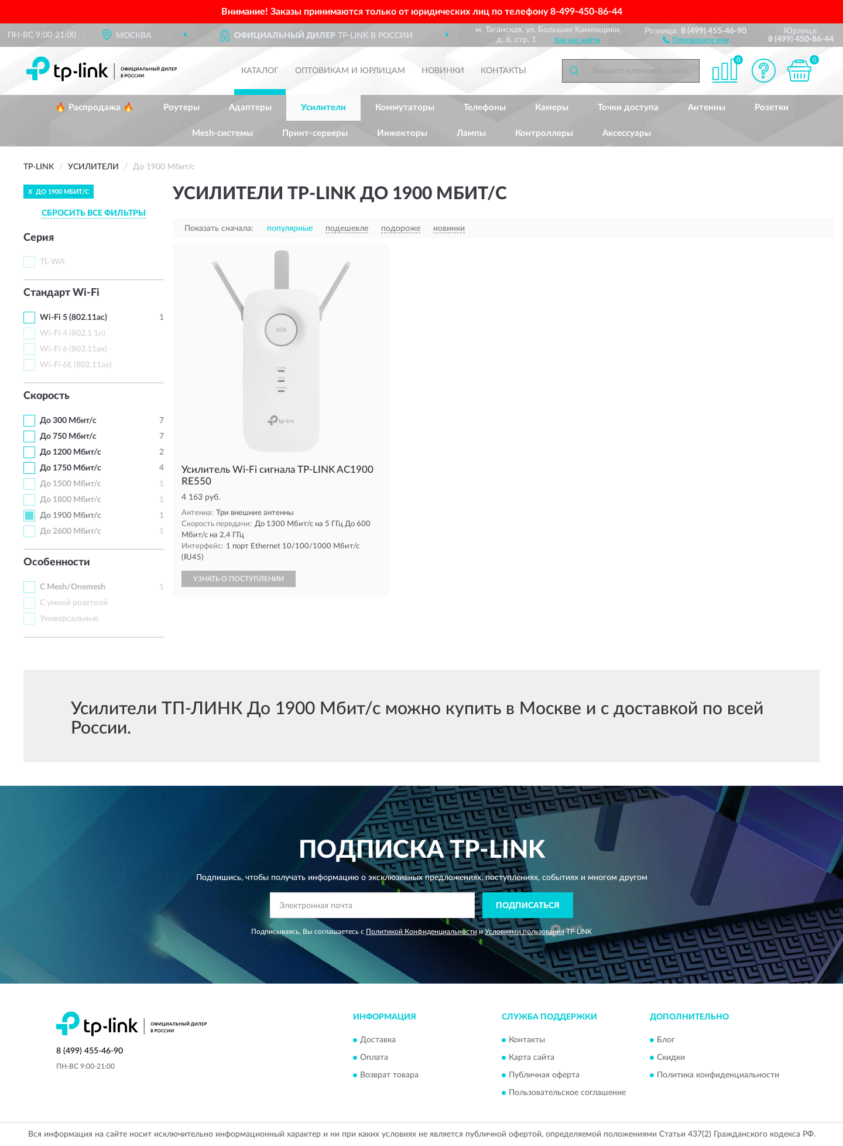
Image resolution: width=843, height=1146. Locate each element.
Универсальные (69, 619)
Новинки (443, 71)
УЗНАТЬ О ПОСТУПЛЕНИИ (238, 578)
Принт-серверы (315, 133)
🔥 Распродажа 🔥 (94, 107)
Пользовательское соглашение (567, 1093)
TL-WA (52, 262)
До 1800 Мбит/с (70, 500)
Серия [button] (38, 238)
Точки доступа (628, 107)
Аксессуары (626, 133)
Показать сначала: (218, 228)
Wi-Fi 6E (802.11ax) (76, 365)
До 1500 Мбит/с (70, 484)
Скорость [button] (46, 396)
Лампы (471, 133)
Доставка (378, 1040)
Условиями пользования (524, 931)
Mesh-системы (222, 133)
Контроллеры (544, 133)
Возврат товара (389, 1075)
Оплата (374, 1057)
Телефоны (485, 107)
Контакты (503, 71)
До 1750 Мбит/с (70, 468)
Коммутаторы (404, 107)
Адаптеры (250, 107)
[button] (696, 39)
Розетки (772, 107)
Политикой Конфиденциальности (421, 931)
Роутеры (181, 107)
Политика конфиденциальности (718, 1075)
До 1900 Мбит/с (70, 515)
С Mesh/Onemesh (72, 587)
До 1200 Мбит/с (70, 452)
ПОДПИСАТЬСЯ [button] (528, 906)
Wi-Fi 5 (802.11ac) (73, 317)
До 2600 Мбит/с (70, 531)
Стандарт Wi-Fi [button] (61, 293)
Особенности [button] (56, 562)
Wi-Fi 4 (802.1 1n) (72, 333)
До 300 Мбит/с (68, 421)
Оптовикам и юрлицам (350, 71)
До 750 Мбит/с (68, 436)
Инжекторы (402, 133)
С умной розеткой (74, 603)
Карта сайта (531, 1057)
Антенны (706, 107)
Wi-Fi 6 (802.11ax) (73, 349)
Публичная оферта (544, 1075)
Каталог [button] (260, 71)
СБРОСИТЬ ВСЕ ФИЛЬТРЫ (94, 213)
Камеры (551, 107)
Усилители (323, 107)
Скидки (671, 1057)
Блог (666, 1040)
